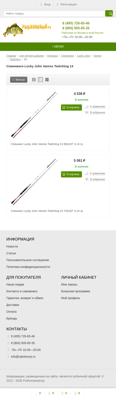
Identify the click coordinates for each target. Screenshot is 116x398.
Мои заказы (69, 284)
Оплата (11, 311)
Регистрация (66, 4)
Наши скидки (15, 284)
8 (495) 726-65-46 (72, 23)
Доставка (12, 305)
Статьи (11, 253)
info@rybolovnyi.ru (23, 356)
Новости (12, 246)
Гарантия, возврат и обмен (24, 298)
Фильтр (19, 80)
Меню (58, 46)
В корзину (70, 107)
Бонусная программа (75, 291)
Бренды (11, 318)
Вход (45, 4)
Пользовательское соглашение (27, 260)
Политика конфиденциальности (28, 267)
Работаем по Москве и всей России (82, 32)
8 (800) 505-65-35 (72, 28)
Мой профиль (70, 298)
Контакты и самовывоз (21, 291)
